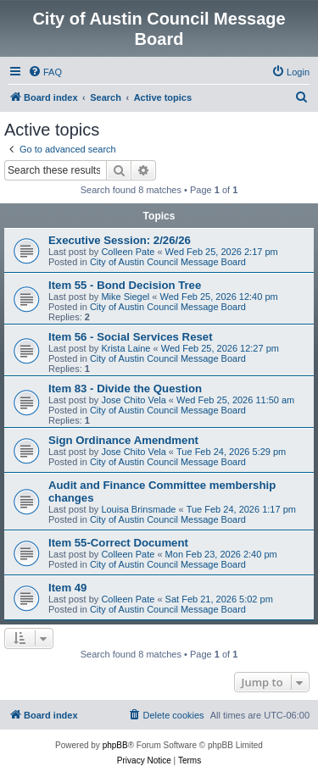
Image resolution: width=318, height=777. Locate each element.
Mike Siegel (125, 296)
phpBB (115, 745)
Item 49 (67, 587)
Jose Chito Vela (133, 400)
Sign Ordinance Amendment (123, 440)
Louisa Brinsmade (138, 509)
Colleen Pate (127, 252)
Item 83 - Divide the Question (125, 388)
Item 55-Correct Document (118, 542)
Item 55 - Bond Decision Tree (124, 285)
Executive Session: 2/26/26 (119, 240)
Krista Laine (125, 348)
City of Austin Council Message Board (168, 262)
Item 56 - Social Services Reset (130, 336)
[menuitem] (45, 72)
